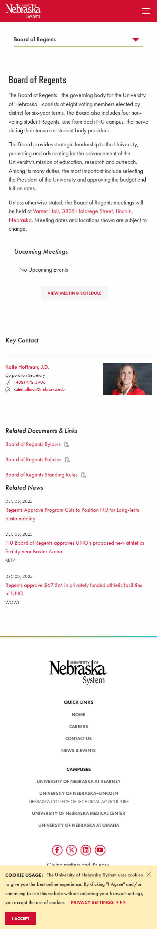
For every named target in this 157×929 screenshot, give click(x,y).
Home (78, 715)
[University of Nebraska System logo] (78, 676)
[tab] (78, 41)
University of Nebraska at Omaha (78, 825)
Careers (78, 727)
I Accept (20, 918)
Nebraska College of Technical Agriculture (79, 802)
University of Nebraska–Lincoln (78, 793)
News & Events (78, 750)
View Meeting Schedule (74, 293)
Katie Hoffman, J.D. (27, 366)
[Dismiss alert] (149, 874)
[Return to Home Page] (23, 10)
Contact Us (78, 738)
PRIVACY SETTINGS (99, 902)
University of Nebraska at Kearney (79, 781)
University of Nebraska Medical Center (78, 813)
